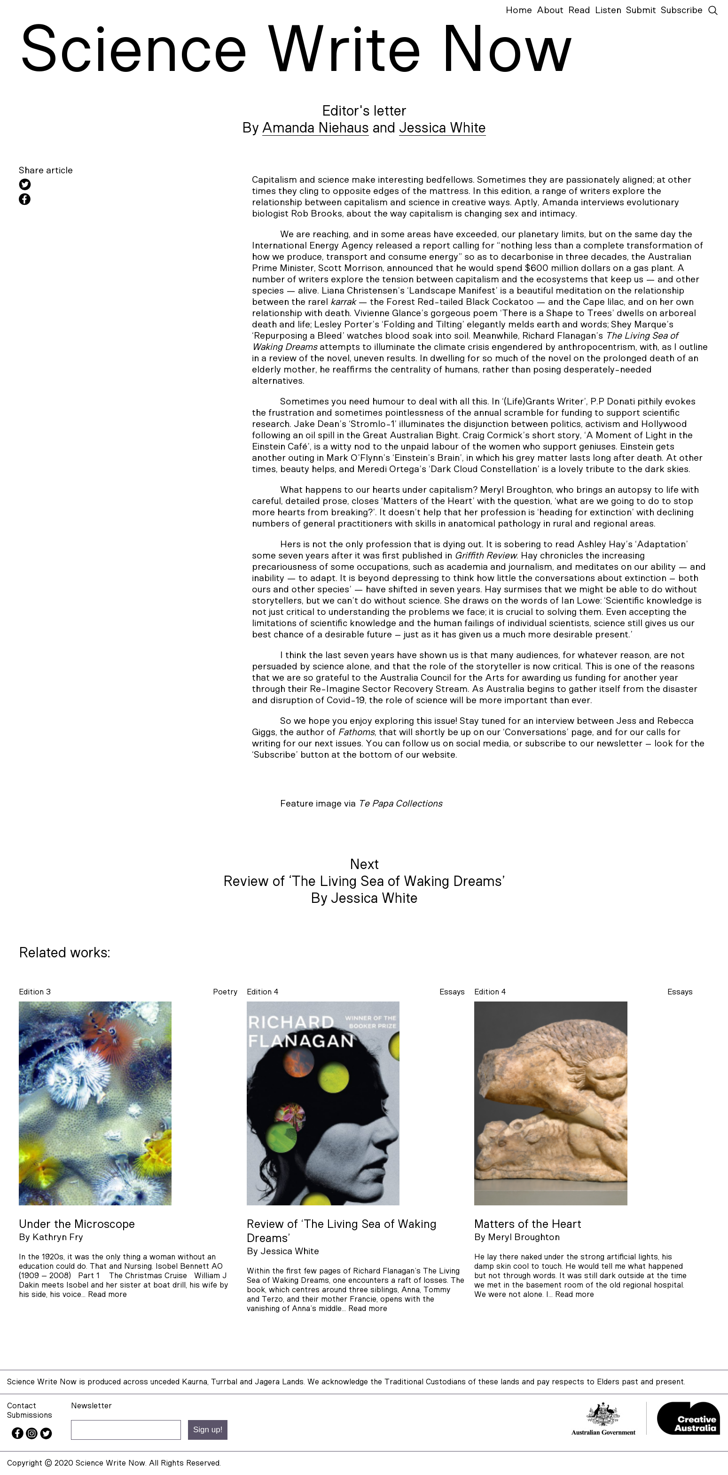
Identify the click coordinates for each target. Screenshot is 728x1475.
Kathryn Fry (57, 1237)
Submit (641, 10)
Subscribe (682, 10)
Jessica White (442, 128)
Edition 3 (35, 992)
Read (579, 10)
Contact (21, 1406)
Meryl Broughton (524, 1237)
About (550, 10)
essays (452, 992)
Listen (608, 10)
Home (519, 10)
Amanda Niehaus (315, 128)
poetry (225, 992)
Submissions (29, 1415)
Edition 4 (262, 992)
